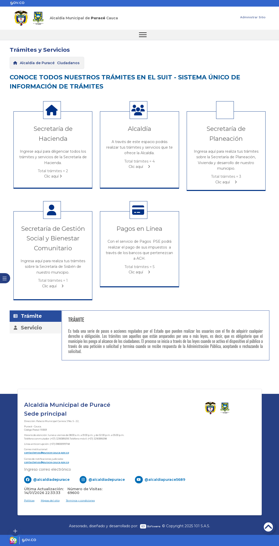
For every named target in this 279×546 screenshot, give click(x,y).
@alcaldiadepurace (51, 479)
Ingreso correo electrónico (47, 469)
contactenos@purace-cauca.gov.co (46, 452)
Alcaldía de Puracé (37, 63)
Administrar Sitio (253, 17)
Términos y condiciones (80, 500)
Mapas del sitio (50, 500)
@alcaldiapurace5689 (165, 479)
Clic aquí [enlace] (53, 176)
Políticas (29, 500)
